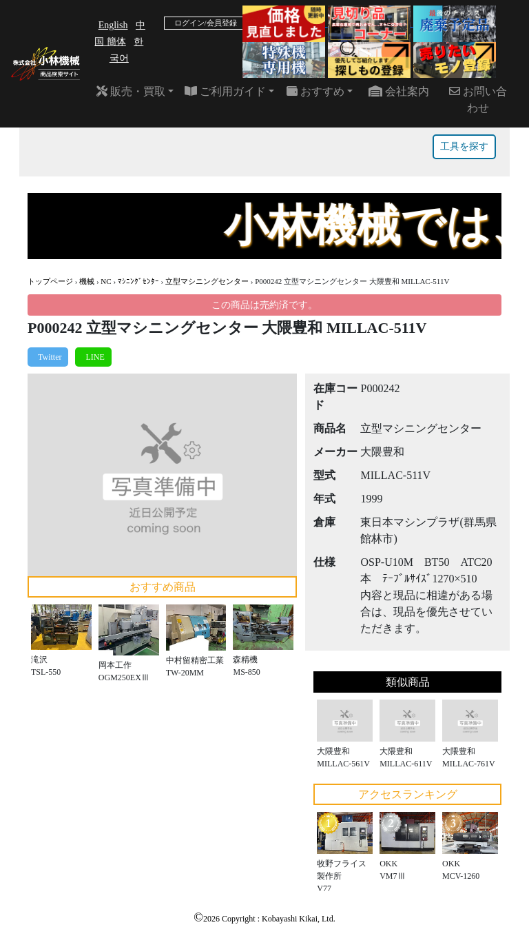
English (113, 25)
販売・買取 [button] (130, 91)
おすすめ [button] (315, 91)
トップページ (50, 281)
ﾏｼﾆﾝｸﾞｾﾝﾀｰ (138, 281)
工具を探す (464, 146)
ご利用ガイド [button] (225, 91)
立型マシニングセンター (207, 281)
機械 (86, 281)
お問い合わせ (478, 99)
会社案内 (399, 91)
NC (106, 281)
